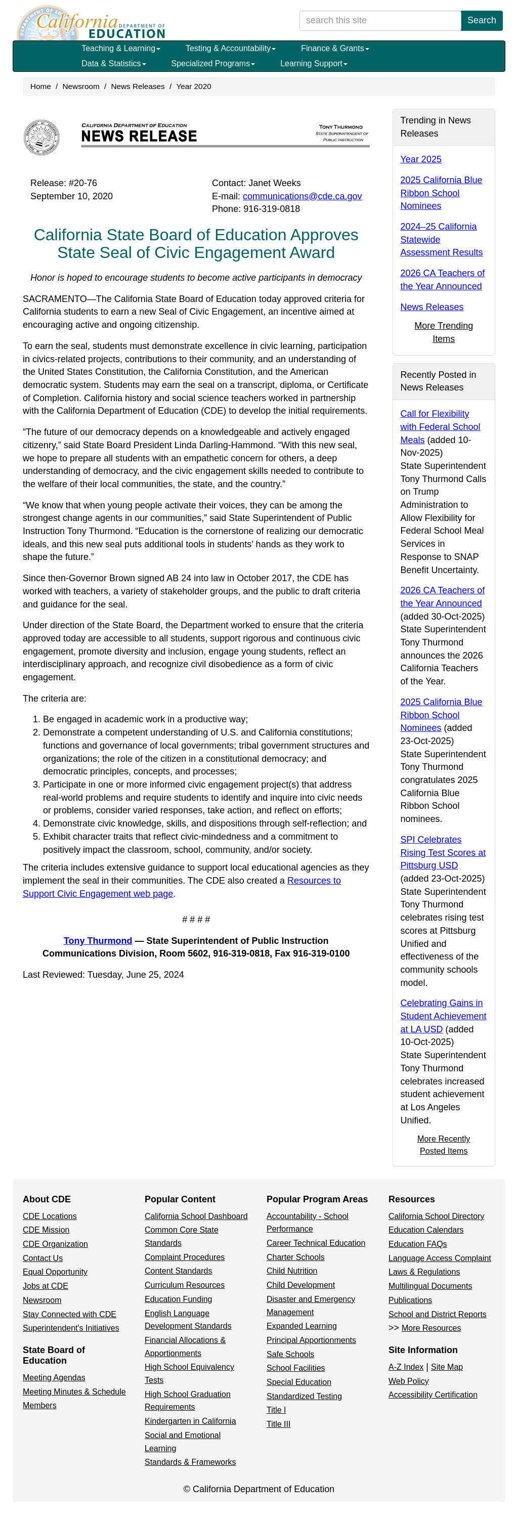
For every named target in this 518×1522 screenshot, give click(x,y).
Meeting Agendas (54, 1377)
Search (481, 20)
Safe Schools (290, 1354)
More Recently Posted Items (443, 1144)
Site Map (447, 1367)
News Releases (137, 86)
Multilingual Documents (430, 1286)
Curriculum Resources (185, 1285)
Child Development (301, 1285)
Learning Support (314, 63)
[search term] (380, 21)
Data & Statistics (113, 63)
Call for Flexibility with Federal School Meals (441, 427)
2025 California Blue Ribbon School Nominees (442, 193)
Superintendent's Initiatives (71, 1328)
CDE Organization (55, 1244)
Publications (410, 1300)
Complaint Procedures (185, 1257)
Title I (276, 1410)
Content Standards (178, 1271)
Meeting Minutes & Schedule (74, 1391)
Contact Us (43, 1258)
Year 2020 (193, 86)
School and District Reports (437, 1314)
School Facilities (296, 1368)
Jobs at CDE (45, 1286)
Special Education (299, 1382)
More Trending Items (443, 332)
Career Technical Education (316, 1243)
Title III (278, 1424)
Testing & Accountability (231, 48)
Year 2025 (421, 159)
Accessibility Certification (433, 1394)
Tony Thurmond (98, 941)
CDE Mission (46, 1230)
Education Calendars (426, 1230)
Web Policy (408, 1381)
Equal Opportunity (55, 1272)
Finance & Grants (335, 48)
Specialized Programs (213, 63)
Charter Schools (296, 1257)
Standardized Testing (304, 1396)
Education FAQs (417, 1244)
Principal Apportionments (311, 1340)
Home (40, 86)
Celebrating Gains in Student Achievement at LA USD (444, 1016)
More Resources (431, 1328)
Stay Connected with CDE (69, 1314)
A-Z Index (405, 1367)
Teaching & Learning (120, 48)
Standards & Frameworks (190, 1462)
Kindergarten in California (190, 1421)
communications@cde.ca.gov (302, 196)
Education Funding (178, 1299)
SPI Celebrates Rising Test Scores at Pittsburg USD (443, 853)
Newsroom (81, 86)
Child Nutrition (292, 1271)
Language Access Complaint (439, 1258)
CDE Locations (50, 1216)
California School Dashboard (196, 1216)
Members (40, 1405)
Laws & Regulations (424, 1272)
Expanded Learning (302, 1326)
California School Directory (436, 1216)
